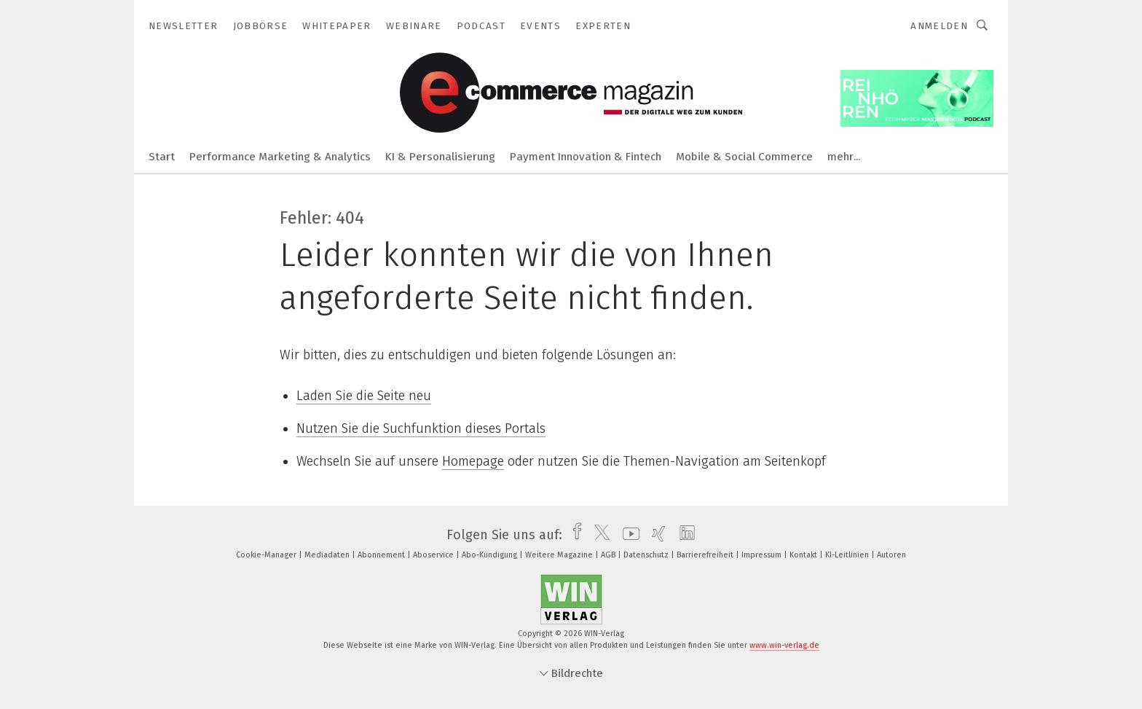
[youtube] (627, 535)
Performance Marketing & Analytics (280, 156)
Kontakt (804, 555)
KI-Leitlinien (848, 555)
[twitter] (598, 535)
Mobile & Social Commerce (744, 156)
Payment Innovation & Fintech (585, 156)
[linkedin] (683, 535)
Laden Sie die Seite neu (363, 396)
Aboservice (434, 555)
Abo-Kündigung (490, 555)
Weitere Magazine (560, 555)
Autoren (891, 555)
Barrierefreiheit (706, 555)
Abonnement (382, 555)
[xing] (655, 535)
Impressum (762, 555)
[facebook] (573, 535)
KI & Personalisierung (440, 156)
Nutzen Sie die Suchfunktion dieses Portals (421, 428)
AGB (609, 555)
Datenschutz (647, 555)
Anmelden (939, 26)
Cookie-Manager (267, 555)
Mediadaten (328, 555)
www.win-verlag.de (784, 645)
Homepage (473, 461)
